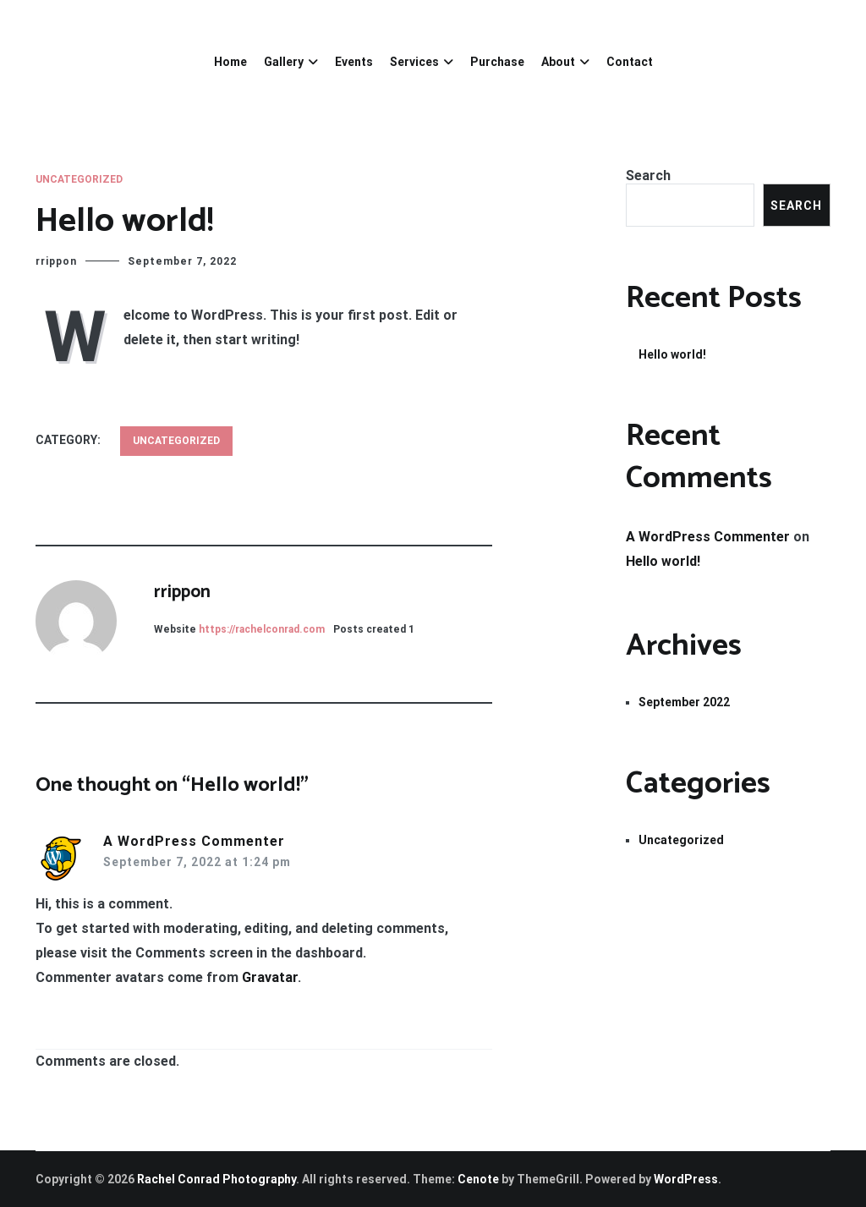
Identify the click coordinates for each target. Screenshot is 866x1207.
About (558, 62)
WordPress (686, 1179)
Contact (629, 62)
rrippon (56, 261)
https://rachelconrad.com (262, 629)
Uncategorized (79, 179)
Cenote (478, 1179)
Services (414, 62)
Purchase (497, 62)
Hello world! (672, 354)
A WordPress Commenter (194, 841)
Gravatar (270, 977)
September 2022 (684, 702)
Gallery (284, 62)
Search (648, 175)
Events (354, 62)
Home (230, 62)
